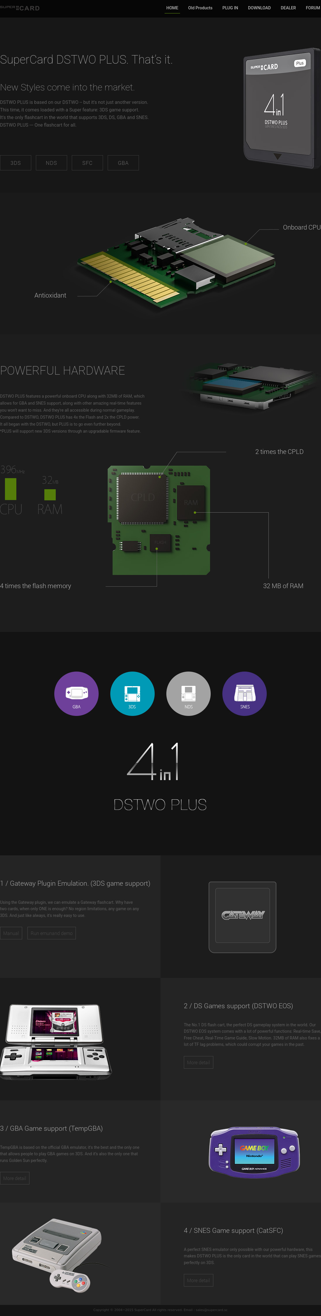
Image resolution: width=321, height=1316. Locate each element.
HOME (172, 8)
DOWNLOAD (259, 8)
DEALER (288, 8)
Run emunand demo (52, 933)
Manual (11, 933)
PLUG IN (230, 8)
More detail (198, 1062)
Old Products (200, 8)
